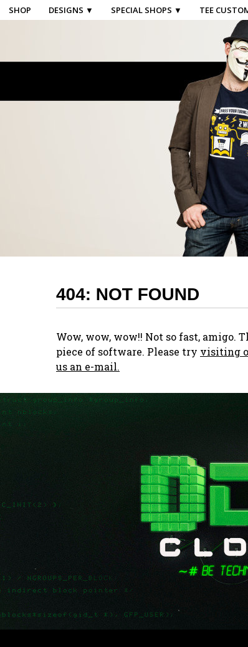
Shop (20, 10)
